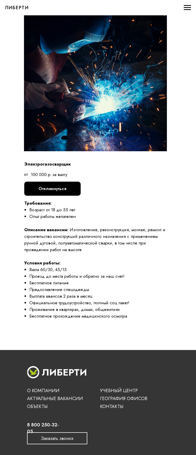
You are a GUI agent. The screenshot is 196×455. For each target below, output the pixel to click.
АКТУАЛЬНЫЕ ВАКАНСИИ (55, 398)
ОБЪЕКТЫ (37, 406)
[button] (57, 438)
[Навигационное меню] (187, 7)
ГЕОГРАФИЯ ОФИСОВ (123, 398)
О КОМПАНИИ (43, 390)
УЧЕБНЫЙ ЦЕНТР (119, 390)
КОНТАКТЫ (112, 406)
